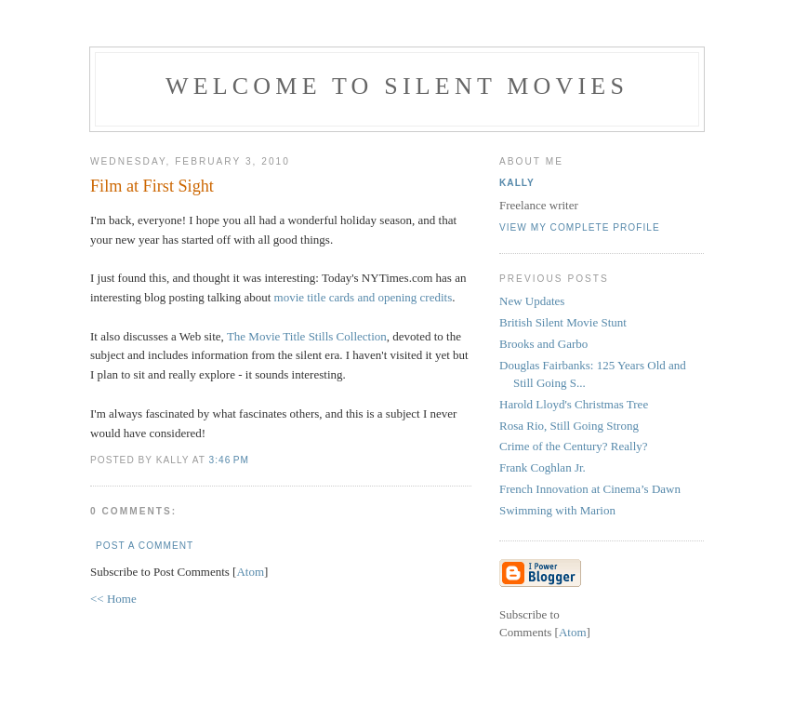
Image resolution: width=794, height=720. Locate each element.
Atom (250, 572)
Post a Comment (144, 545)
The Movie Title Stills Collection (307, 336)
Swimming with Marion (557, 510)
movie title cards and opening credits (363, 297)
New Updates (531, 301)
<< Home (113, 599)
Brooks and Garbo (543, 344)
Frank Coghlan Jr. (542, 467)
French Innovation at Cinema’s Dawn (590, 489)
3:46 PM (229, 460)
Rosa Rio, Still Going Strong (569, 426)
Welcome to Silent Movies (397, 86)
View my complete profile (579, 227)
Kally (517, 183)
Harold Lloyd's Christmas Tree (573, 404)
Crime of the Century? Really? (573, 446)
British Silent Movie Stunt (563, 322)
